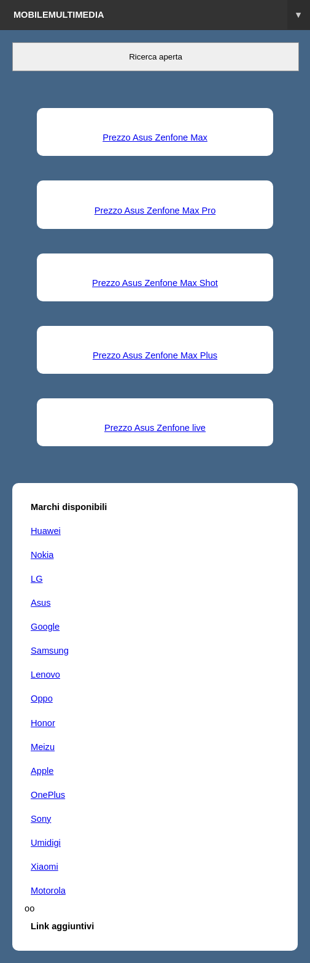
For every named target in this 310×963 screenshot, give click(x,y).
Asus (41, 603)
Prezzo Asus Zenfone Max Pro (155, 210)
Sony (41, 819)
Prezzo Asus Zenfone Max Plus (155, 355)
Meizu (43, 747)
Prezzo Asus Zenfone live (155, 428)
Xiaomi (44, 867)
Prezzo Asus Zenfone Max (155, 137)
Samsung (50, 651)
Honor (43, 723)
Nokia (42, 555)
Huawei (46, 531)
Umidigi (46, 843)
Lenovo (45, 674)
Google (45, 627)
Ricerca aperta (155, 56)
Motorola (48, 890)
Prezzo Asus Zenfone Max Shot (155, 283)
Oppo (42, 698)
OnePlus (48, 795)
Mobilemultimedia (162, 14)
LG (37, 579)
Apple (42, 771)
